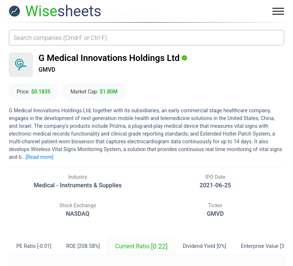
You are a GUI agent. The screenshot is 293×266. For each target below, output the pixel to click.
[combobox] (146, 37)
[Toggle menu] (278, 11)
